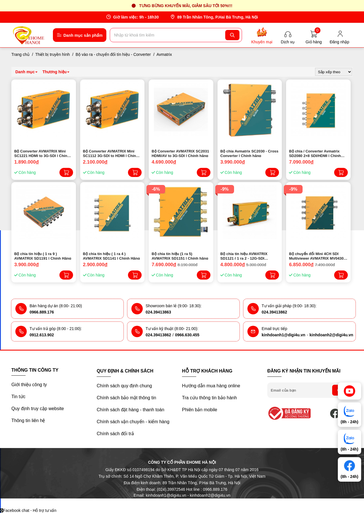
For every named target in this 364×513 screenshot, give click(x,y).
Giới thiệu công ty (29, 384)
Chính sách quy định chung (124, 385)
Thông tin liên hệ (28, 420)
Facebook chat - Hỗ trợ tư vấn (28, 510)
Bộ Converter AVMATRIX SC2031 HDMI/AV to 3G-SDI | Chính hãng (180, 153)
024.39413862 (274, 312)
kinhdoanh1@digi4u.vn (283, 335)
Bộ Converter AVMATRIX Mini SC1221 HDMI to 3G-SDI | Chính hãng (41, 153)
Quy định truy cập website (37, 408)
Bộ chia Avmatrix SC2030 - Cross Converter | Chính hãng (249, 153)
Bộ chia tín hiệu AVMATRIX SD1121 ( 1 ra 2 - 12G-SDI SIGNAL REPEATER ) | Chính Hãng (245, 256)
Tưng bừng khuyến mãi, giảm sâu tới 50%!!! (185, 5)
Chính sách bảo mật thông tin (126, 397)
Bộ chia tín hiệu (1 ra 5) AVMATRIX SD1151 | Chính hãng (180, 256)
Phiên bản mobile (199, 409)
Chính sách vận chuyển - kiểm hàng (133, 421)
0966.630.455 (187, 335)
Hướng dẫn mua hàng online (211, 385)
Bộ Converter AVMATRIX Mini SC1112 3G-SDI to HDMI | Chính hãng (110, 153)
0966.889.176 (42, 312)
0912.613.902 (42, 335)
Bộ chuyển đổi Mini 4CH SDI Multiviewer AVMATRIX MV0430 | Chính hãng (317, 256)
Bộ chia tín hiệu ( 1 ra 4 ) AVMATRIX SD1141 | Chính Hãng (111, 256)
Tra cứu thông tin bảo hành (209, 397)
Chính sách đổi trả (115, 433)
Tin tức (18, 396)
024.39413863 (158, 312)
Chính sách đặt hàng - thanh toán (130, 409)
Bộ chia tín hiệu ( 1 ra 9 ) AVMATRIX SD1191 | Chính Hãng (42, 256)
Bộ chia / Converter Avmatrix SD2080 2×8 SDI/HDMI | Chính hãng (315, 153)
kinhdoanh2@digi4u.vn (331, 335)
